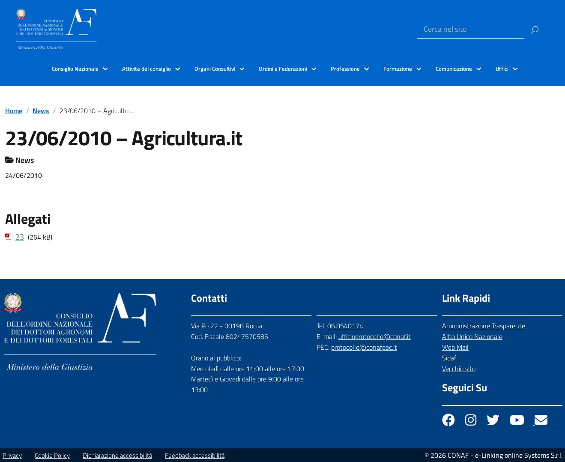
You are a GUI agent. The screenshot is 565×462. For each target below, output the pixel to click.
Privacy (12, 455)
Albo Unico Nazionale (472, 336)
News (41, 110)
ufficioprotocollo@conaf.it (374, 336)
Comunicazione (454, 68)
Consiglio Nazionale (75, 68)
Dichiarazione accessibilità (117, 455)
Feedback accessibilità (194, 455)
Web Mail (455, 347)
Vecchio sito (458, 368)
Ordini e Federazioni (283, 68)
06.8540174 (345, 326)
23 (19, 237)
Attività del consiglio (146, 68)
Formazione (397, 68)
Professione (345, 68)
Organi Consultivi (214, 68)
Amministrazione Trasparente (483, 326)
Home (13, 110)
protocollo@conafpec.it (364, 347)
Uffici (502, 68)
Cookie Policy (52, 455)
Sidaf (449, 358)
